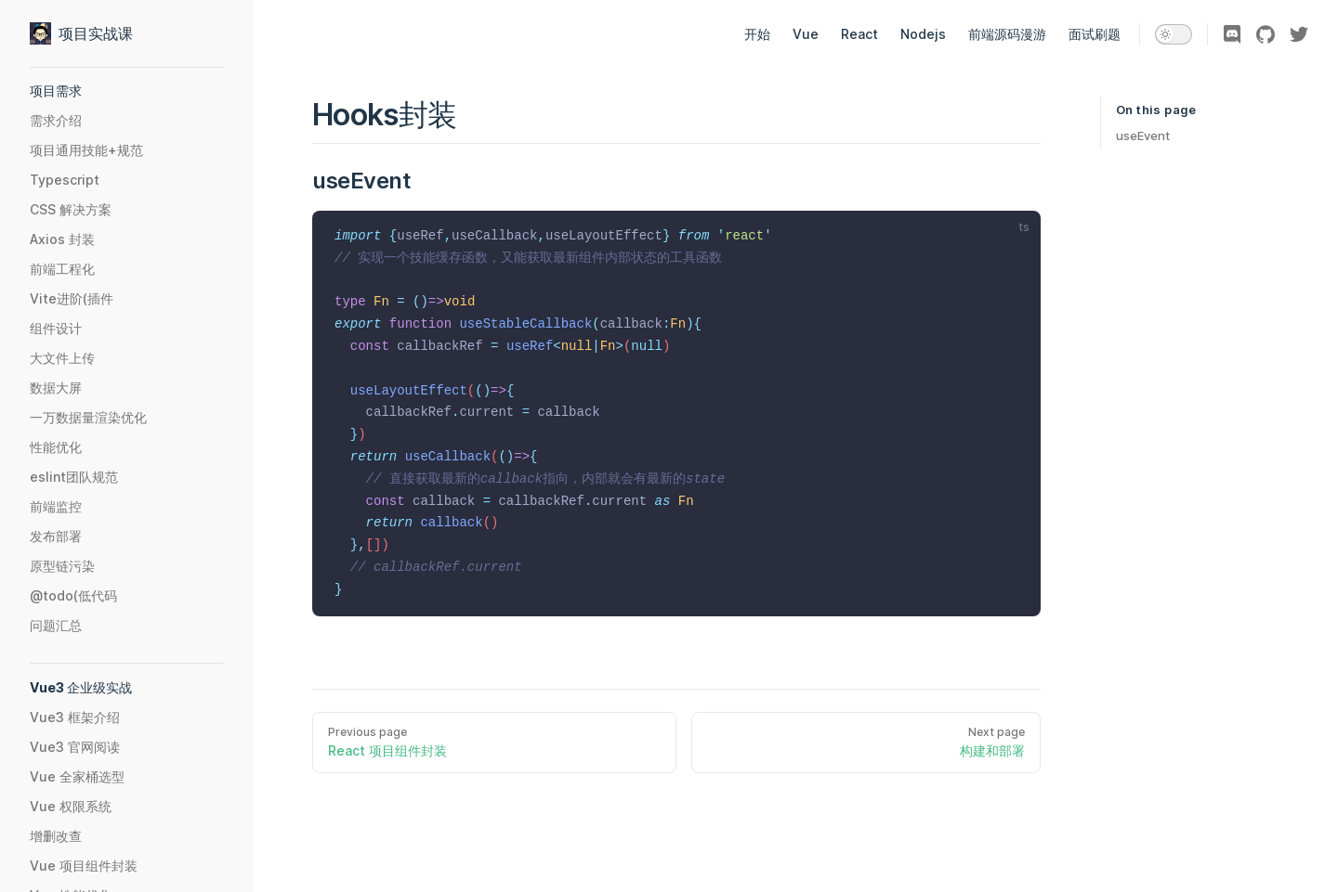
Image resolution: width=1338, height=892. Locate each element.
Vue (806, 34)
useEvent (1143, 135)
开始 (757, 34)
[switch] (1173, 34)
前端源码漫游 (1007, 34)
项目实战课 (81, 33)
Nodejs (923, 34)
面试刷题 (1095, 34)
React (859, 34)
